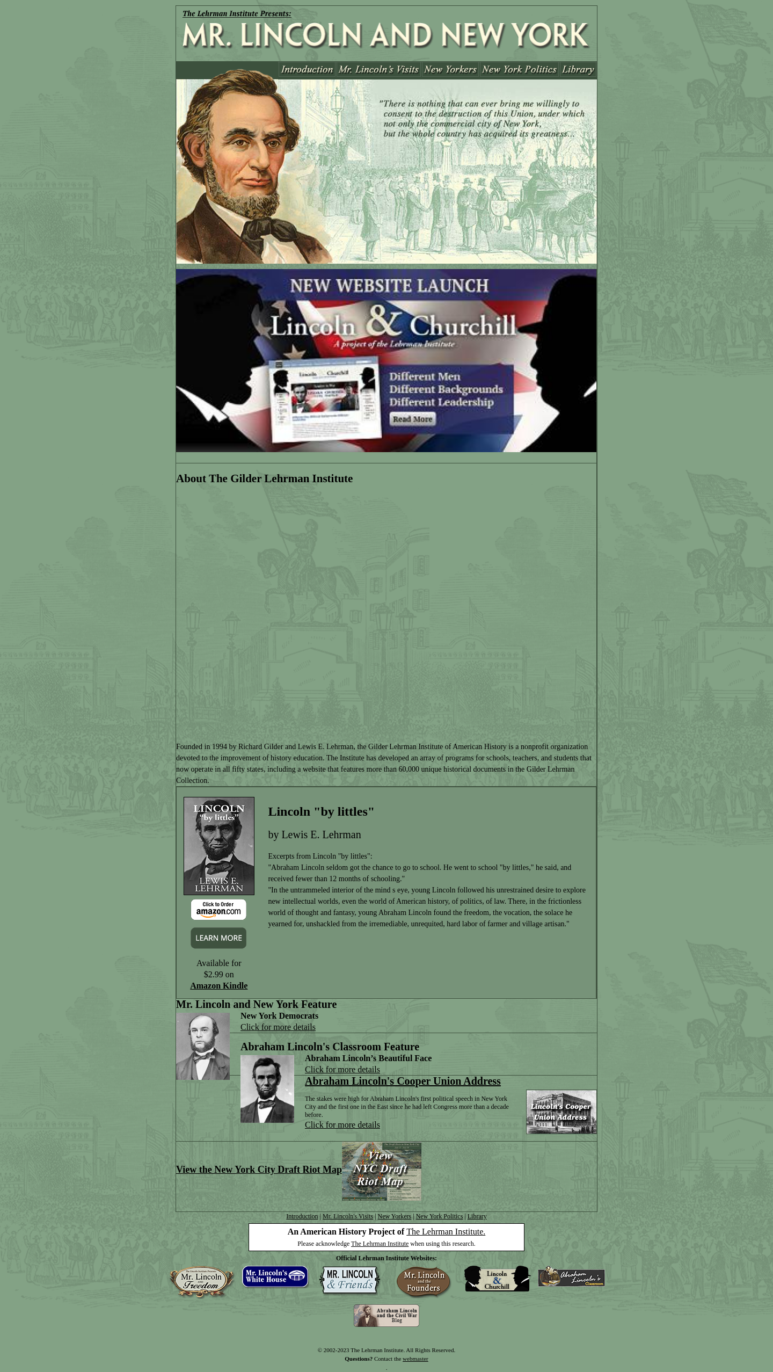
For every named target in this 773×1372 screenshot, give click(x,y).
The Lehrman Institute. (445, 1231)
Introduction (302, 1216)
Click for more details (278, 1027)
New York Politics (439, 1216)
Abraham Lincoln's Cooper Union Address (403, 1081)
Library (477, 1216)
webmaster (415, 1358)
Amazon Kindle (218, 985)
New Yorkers (395, 1216)
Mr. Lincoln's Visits (348, 1216)
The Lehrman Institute (380, 1243)
